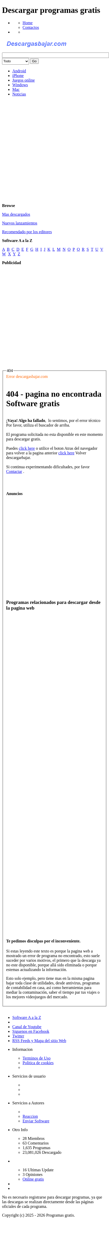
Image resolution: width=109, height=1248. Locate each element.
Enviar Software (36, 1121)
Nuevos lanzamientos (19, 223)
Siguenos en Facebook (30, 1031)
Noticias (19, 94)
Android (19, 71)
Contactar (14, 471)
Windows (20, 85)
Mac (15, 89)
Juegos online (23, 80)
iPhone (18, 75)
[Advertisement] (49, 150)
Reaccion (30, 1116)
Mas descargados (16, 214)
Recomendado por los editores (27, 232)
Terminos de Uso (37, 1058)
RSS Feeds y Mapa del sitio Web (39, 1040)
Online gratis (33, 1179)
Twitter (18, 1036)
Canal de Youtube (26, 1027)
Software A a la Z (26, 1017)
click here (27, 448)
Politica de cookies (38, 1063)
